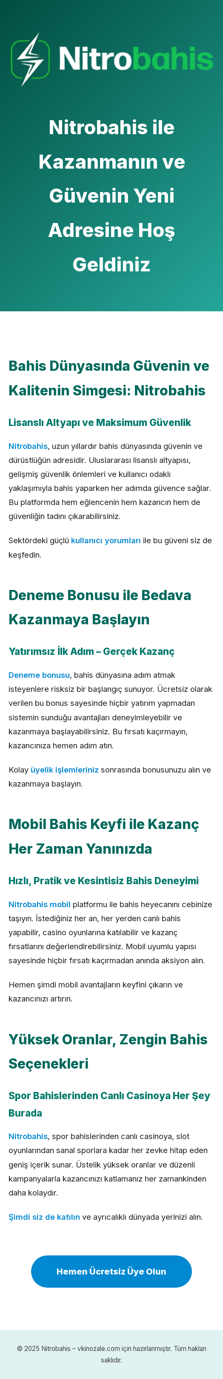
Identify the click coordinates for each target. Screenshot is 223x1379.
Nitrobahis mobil (40, 904)
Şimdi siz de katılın (44, 1216)
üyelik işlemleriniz (65, 769)
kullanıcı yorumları (106, 540)
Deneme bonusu (39, 675)
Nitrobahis (28, 446)
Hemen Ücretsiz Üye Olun (111, 1271)
